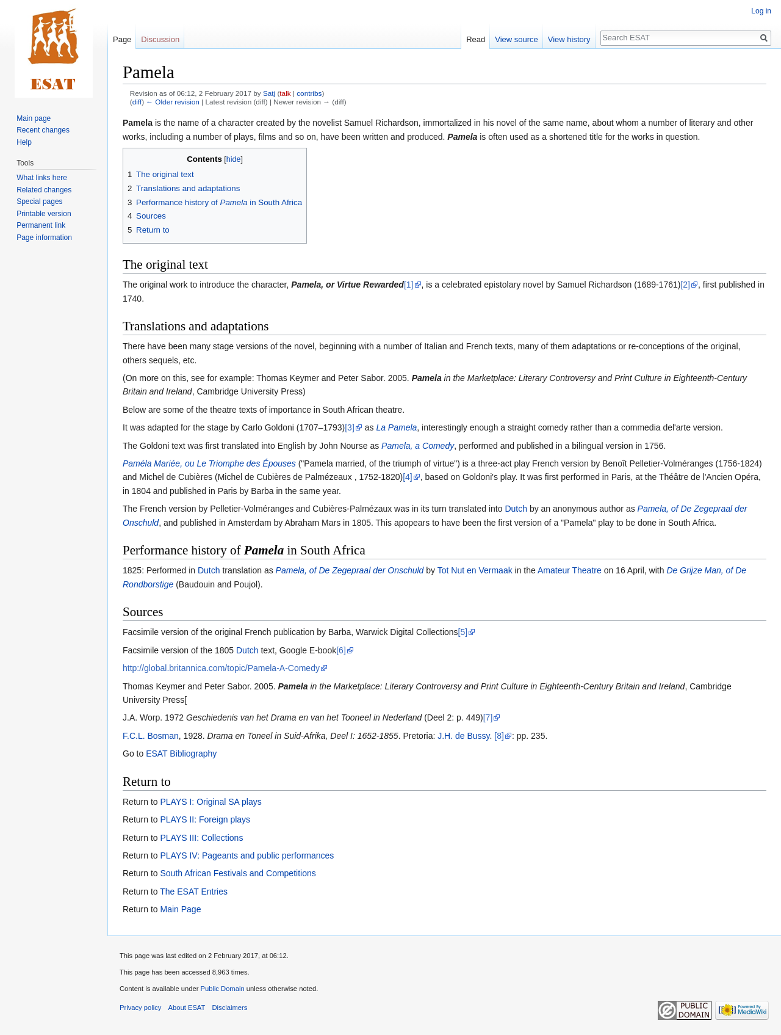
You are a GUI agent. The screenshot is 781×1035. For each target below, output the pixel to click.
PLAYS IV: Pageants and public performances (247, 855)
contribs (309, 93)
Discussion (160, 39)
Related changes (43, 190)
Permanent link (40, 225)
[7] (488, 717)
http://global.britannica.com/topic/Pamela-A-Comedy (221, 668)
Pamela (138, 123)
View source (516, 39)
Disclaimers (230, 1007)
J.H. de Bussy (463, 736)
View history (569, 39)
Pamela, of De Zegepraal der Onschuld (350, 570)
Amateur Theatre (570, 570)
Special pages (39, 201)
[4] (407, 477)
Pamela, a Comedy (417, 446)
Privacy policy (140, 1007)
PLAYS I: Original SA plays (210, 802)
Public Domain (222, 988)
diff (137, 102)
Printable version (43, 213)
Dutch (516, 509)
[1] (409, 284)
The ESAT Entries (194, 891)
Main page (33, 118)
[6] (341, 650)
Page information (44, 237)
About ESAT (187, 1007)
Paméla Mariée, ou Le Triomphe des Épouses (209, 463)
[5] (463, 632)
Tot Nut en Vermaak (475, 570)
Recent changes (43, 130)
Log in (761, 11)
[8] (499, 736)
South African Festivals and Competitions (237, 873)
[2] (685, 284)
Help (24, 142)
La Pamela (396, 427)
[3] (350, 427)
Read (475, 39)
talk (284, 93)
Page (122, 39)
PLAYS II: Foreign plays (205, 819)
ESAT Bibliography (181, 753)
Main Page (180, 909)
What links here (41, 177)
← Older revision (173, 102)
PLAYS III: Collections (201, 838)
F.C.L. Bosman (151, 736)
